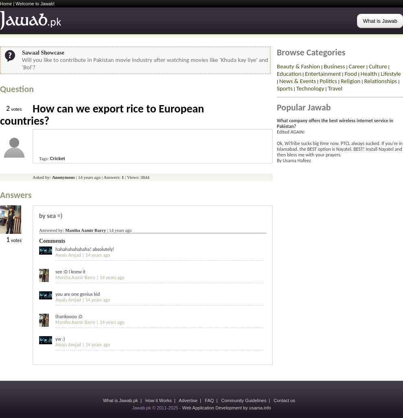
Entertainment (323, 73)
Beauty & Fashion (298, 66)
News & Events (297, 81)
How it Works (158, 400)
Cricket (57, 158)
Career (357, 66)
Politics (328, 81)
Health (369, 73)
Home (6, 3)
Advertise (188, 400)
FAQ (209, 400)
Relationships (380, 81)
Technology (310, 88)
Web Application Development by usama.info (226, 407)
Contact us (284, 400)
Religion (351, 81)
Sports (285, 88)
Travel (335, 88)
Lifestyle (391, 73)
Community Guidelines (244, 400)
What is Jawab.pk (120, 400)
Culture (378, 66)
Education (289, 73)
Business (334, 66)
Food (350, 73)
